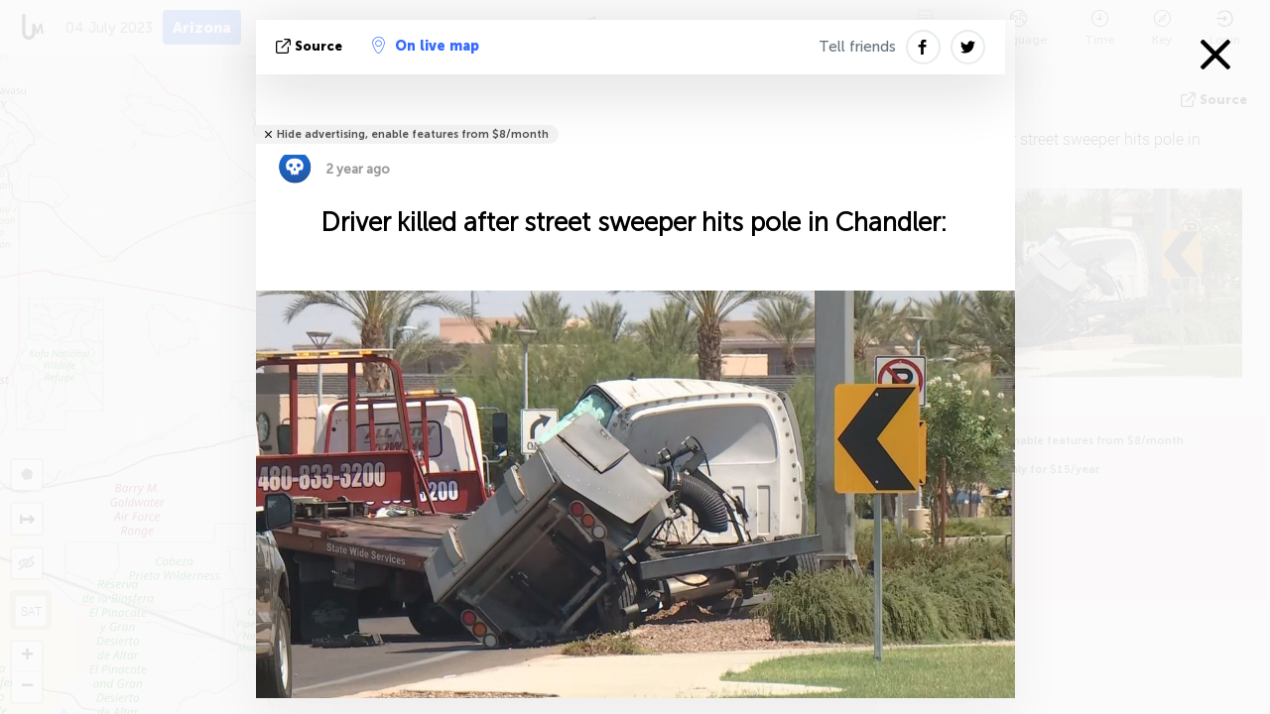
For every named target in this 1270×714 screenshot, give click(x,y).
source (311, 46)
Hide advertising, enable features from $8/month (413, 134)
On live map (425, 46)
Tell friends (857, 47)
